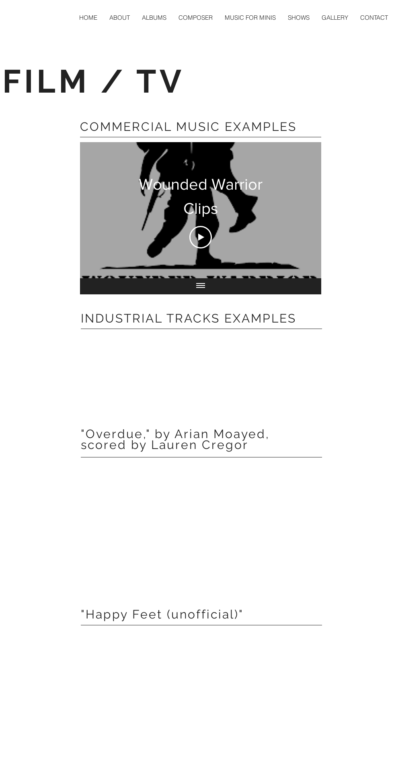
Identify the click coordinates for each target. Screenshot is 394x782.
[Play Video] (200, 237)
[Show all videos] (201, 286)
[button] (195, 17)
